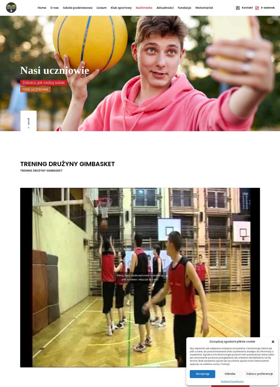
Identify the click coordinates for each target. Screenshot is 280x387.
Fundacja (184, 8)
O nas (54, 8)
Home (42, 8)
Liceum (102, 8)
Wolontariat (204, 8)
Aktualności (165, 8)
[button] (273, 341)
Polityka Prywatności (232, 381)
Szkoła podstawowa (77, 8)
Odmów (230, 374)
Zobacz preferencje (259, 374)
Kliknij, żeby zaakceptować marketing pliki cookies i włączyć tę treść (140, 277)
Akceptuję (202, 374)
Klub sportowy (121, 8)
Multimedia (144, 8)
